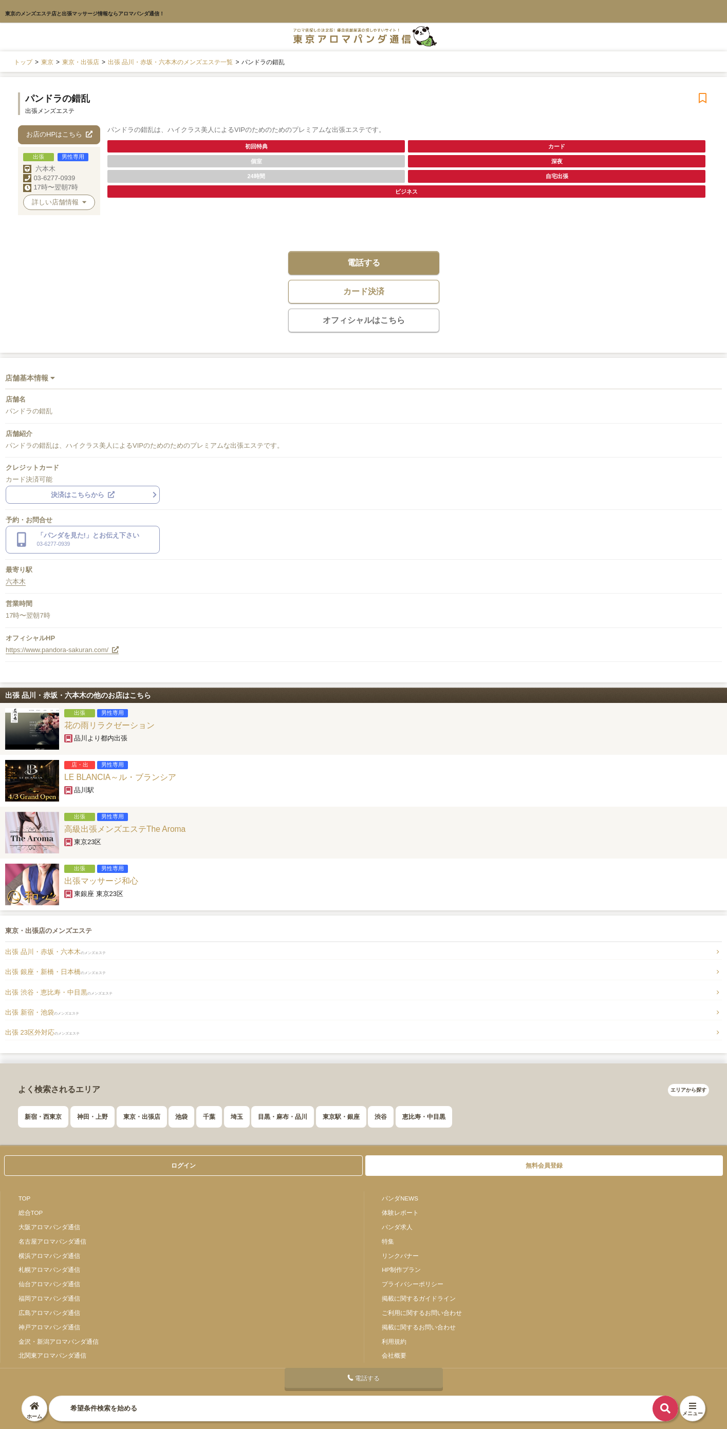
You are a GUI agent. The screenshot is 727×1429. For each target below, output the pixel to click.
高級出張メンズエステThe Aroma (124, 829)
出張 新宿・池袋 (42, 1012)
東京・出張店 (141, 1116)
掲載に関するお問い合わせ (419, 1327)
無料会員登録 (544, 1165)
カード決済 (363, 291)
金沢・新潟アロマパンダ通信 (58, 1341)
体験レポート (400, 1212)
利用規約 (394, 1341)
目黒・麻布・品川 (282, 1116)
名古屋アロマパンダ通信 (52, 1241)
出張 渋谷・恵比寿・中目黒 (59, 992)
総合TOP (30, 1212)
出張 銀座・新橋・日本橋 (55, 972)
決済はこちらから (83, 495)
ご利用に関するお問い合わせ (422, 1312)
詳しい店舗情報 (59, 202)
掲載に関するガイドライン (419, 1298)
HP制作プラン (401, 1269)
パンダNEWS (400, 1198)
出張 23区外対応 (42, 1032)
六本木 (45, 169)
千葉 (209, 1116)
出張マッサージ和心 (101, 881)
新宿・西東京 (43, 1116)
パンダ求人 (397, 1227)
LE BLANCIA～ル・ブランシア (120, 777)
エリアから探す (688, 1090)
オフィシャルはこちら (364, 320)
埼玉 (237, 1116)
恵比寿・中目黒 (423, 1116)
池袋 (181, 1116)
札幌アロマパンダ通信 (49, 1269)
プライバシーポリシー (412, 1284)
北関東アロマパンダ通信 (52, 1355)
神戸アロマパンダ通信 (49, 1327)
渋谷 (381, 1116)
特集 (388, 1241)
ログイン (183, 1165)
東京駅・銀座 (341, 1116)
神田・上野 (92, 1116)
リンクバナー (400, 1255)
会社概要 (394, 1355)
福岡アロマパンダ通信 (49, 1298)
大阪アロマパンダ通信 (49, 1227)
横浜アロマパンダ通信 (49, 1255)
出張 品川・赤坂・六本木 (55, 952)
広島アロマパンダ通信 (49, 1312)
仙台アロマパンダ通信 (49, 1284)
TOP (24, 1198)
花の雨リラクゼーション (109, 725)
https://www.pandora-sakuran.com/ (62, 650)
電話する (363, 262)
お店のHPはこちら (59, 134)
